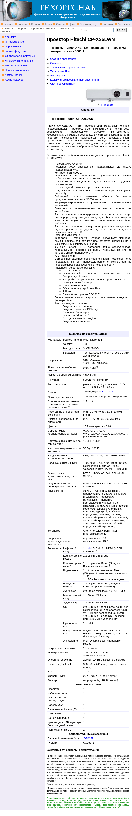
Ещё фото (107, 104)
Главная (8, 24)
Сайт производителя (62, 83)
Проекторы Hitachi (43, 28)
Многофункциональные (19, 60)
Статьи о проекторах (63, 58)
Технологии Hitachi (61, 71)
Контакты (108, 24)
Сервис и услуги (89, 24)
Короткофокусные (16, 51)
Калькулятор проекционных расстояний (74, 79)
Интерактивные (14, 41)
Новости (22, 24)
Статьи (60, 24)
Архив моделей (14, 79)
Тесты (48, 24)
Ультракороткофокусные (20, 55)
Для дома (11, 36)
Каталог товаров (15, 28)
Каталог (36, 24)
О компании (124, 24)
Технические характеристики (68, 67)
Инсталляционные (16, 65)
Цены (72, 24)
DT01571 (107, 391)
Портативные (13, 46)
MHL (90, 548)
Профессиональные (17, 70)
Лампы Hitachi (13, 74)
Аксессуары (57, 75)
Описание (56, 63)
